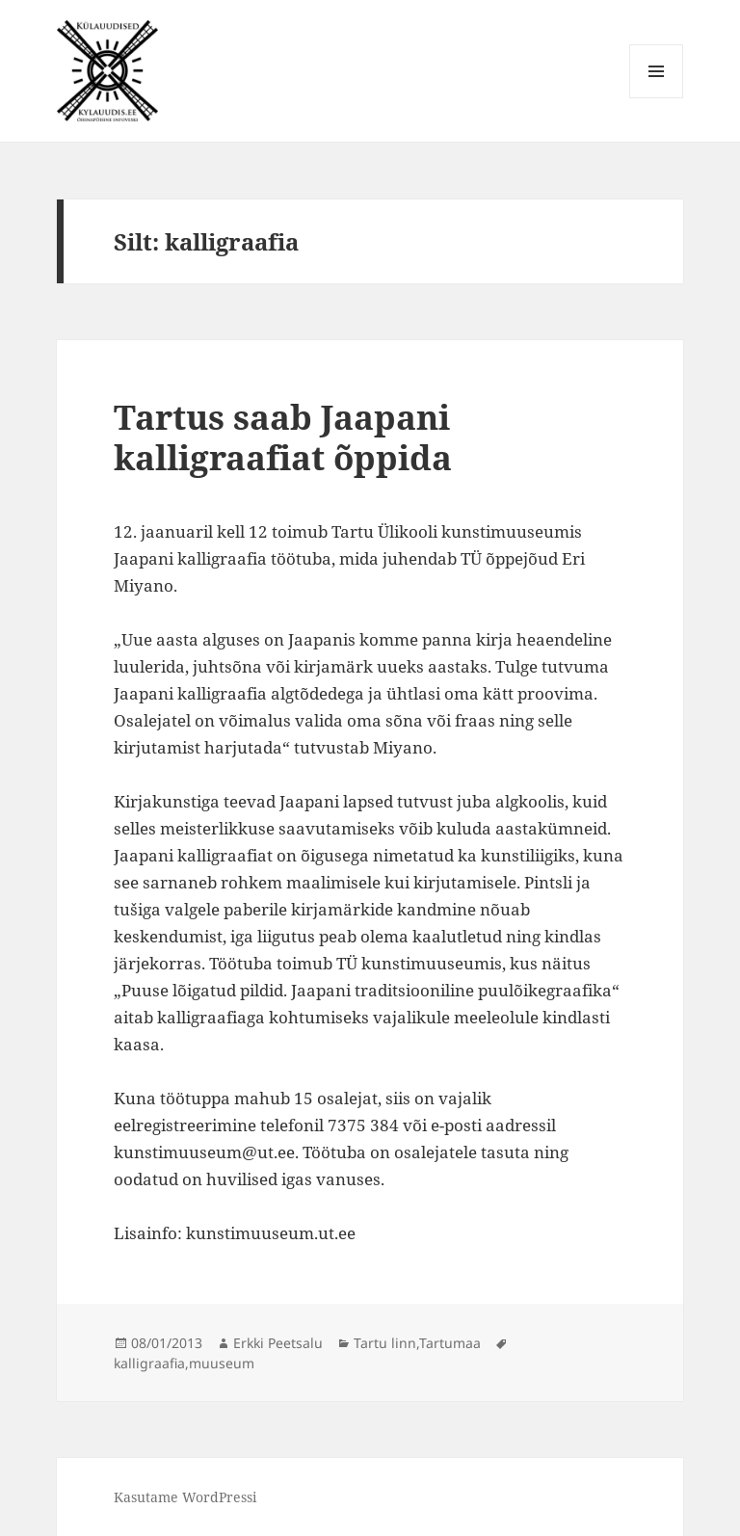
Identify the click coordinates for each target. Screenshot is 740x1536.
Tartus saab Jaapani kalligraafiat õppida (283, 437)
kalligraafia (149, 1363)
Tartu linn (385, 1343)
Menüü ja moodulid (656, 97)
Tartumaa (450, 1343)
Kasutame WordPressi (185, 1497)
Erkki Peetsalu (278, 1343)
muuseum (221, 1363)
